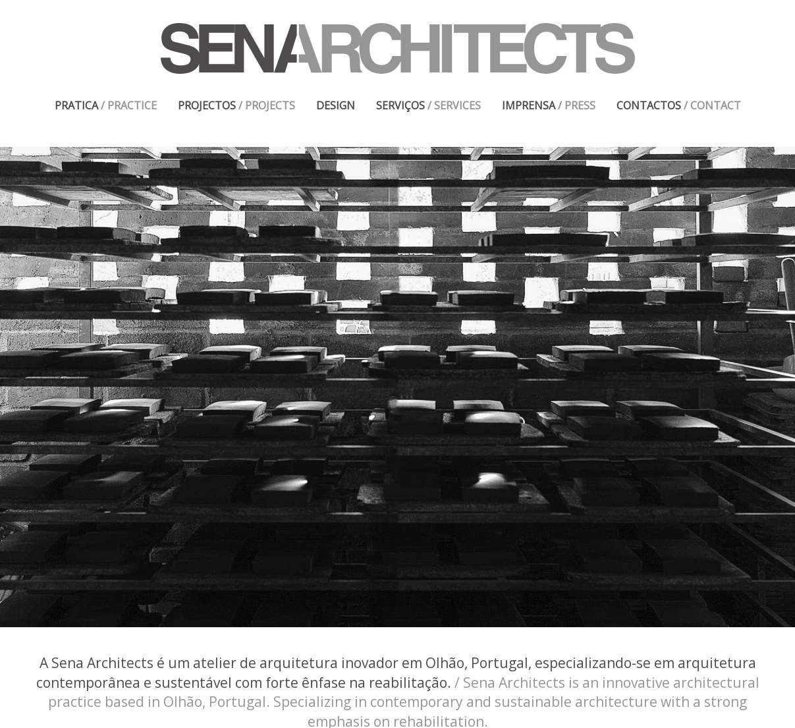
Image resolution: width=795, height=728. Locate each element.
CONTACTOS (679, 105)
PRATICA (106, 105)
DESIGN (335, 105)
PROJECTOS (236, 105)
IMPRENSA (548, 105)
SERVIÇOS (428, 105)
